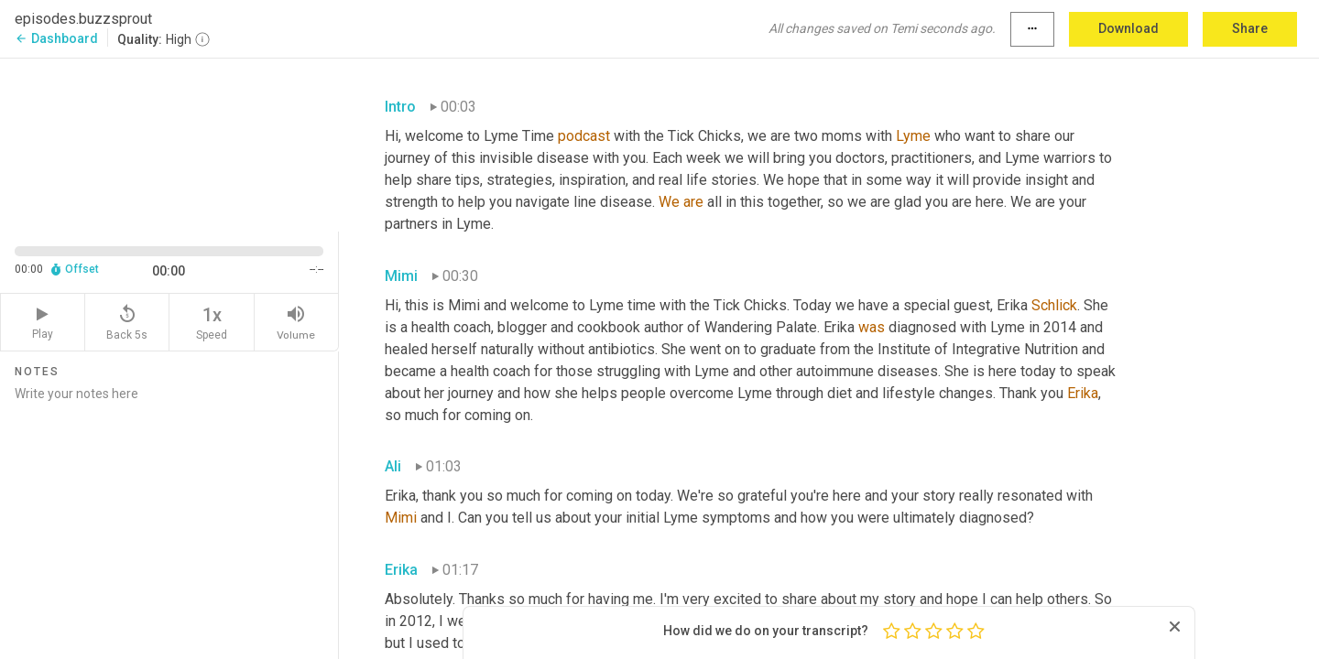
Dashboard (56, 38)
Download (1128, 28)
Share (1250, 28)
